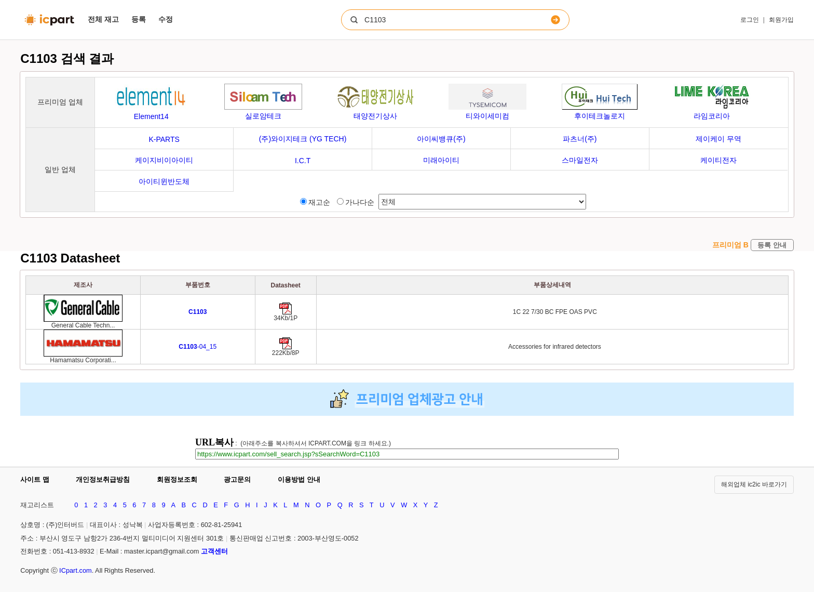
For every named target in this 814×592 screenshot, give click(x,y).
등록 (138, 19)
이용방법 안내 (299, 479)
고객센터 (214, 551)
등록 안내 (771, 245)
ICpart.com (75, 570)
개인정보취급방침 (103, 479)
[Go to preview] (197, 311)
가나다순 (355, 202)
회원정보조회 (177, 479)
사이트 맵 (34, 479)
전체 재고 (103, 19)
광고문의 (237, 479)
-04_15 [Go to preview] (197, 346)
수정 (165, 19)
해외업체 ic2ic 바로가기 (754, 484)
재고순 (315, 202)
